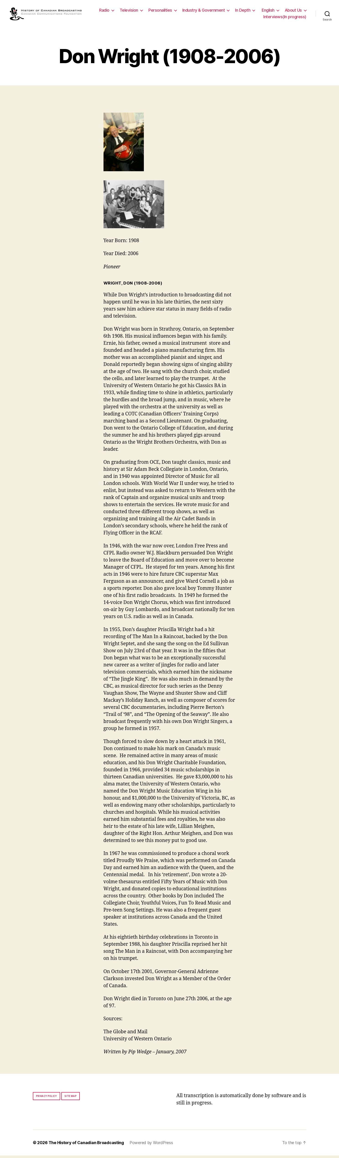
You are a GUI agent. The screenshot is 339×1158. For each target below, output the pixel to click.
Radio (132, 11)
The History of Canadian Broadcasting (86, 1145)
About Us (244, 18)
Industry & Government (231, 11)
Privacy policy (46, 1098)
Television (156, 11)
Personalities (187, 11)
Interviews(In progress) (284, 18)
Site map (71, 1098)
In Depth (270, 11)
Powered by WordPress (151, 1145)
